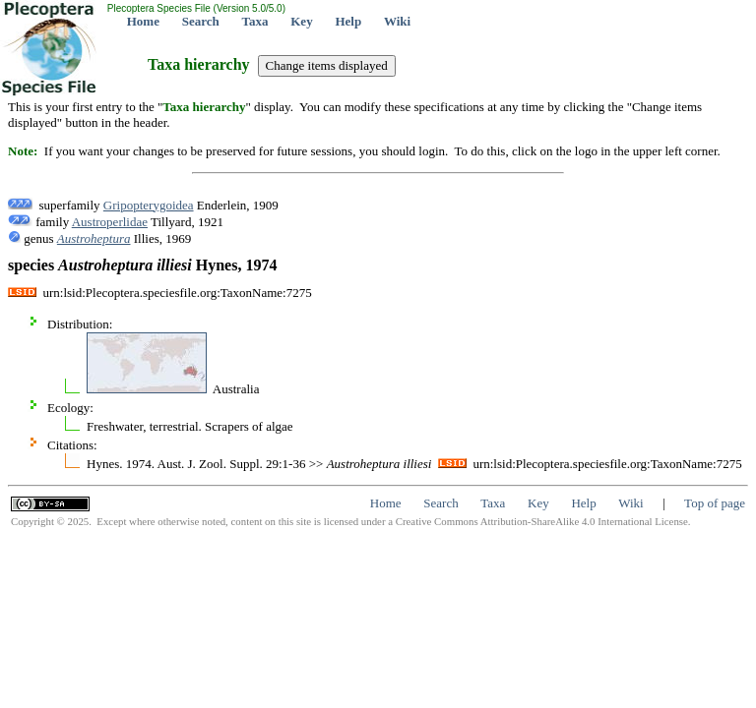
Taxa (255, 21)
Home (143, 21)
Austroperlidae (110, 221)
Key (301, 21)
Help (348, 21)
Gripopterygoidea (148, 205)
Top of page (714, 503)
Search (201, 21)
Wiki (397, 21)
